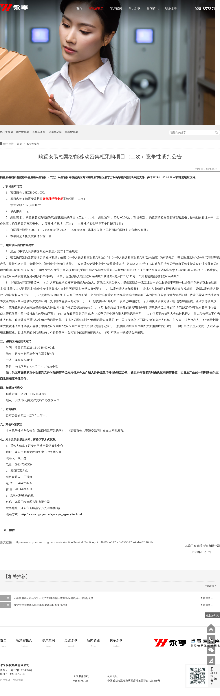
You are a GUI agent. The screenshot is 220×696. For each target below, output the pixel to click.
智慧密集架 (96, 8)
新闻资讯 (153, 8)
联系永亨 (171, 8)
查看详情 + (206, 598)
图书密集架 (22, 132)
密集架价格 (38, 132)
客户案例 (116, 8)
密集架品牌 (55, 132)
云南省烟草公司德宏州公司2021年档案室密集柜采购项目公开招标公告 (54, 598)
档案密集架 (71, 132)
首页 (79, 8)
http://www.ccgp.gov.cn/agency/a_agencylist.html (51, 514)
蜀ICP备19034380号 (21, 670)
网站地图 (18, 680)
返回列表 (212, 615)
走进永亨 (71, 643)
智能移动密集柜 (53, 198)
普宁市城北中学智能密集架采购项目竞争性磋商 (40, 605)
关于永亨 (134, 8)
